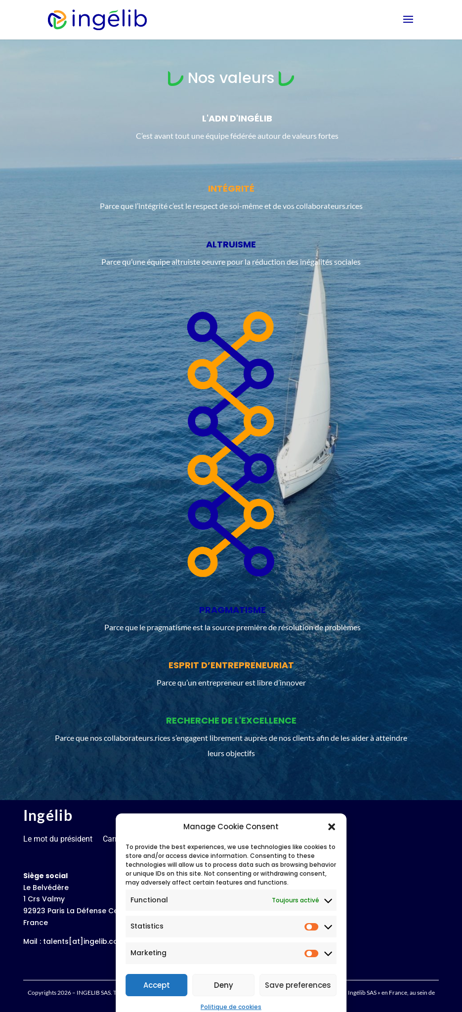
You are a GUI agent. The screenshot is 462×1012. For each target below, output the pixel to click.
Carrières (118, 839)
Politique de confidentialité (259, 839)
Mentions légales (173, 839)
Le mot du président (57, 839)
